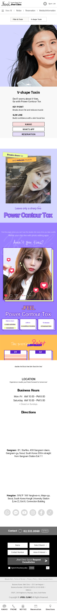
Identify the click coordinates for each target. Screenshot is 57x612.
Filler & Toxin (18, 19)
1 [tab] (26, 84)
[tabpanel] (28, 56)
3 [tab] (30, 84)
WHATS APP (28, 129)
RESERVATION (28, 134)
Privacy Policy (32, 579)
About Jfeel (9, 579)
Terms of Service (20, 579)
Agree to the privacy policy (17, 568)
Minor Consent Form (45, 579)
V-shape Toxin (36, 19)
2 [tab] (28, 84)
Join (54, 4)
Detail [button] (32, 568)
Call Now (45, 531)
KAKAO (28, 124)
